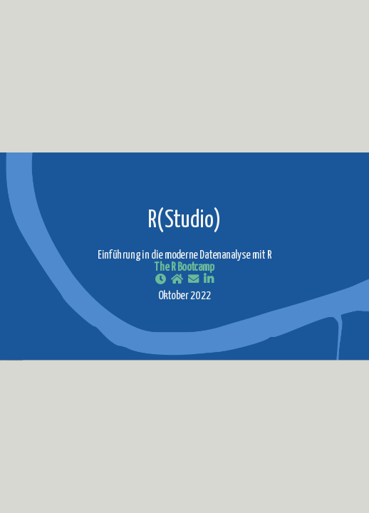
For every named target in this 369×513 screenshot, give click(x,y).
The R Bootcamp (184, 268)
